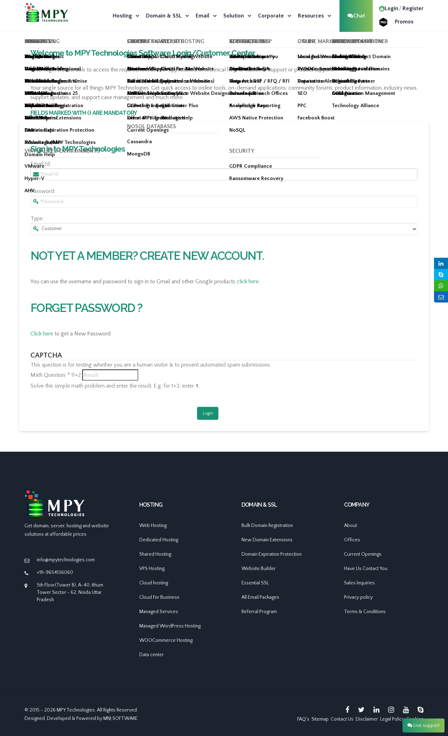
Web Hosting (153, 525)
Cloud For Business (159, 597)
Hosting (122, 16)
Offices (352, 540)
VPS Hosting (151, 568)
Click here (41, 334)
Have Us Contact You (365, 568)
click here (248, 281)
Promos (404, 22)
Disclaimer (367, 719)
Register (413, 8)
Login (388, 8)
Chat (356, 16)
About (350, 525)
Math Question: (50, 375)
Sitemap (320, 719)
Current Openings (363, 554)
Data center (151, 655)
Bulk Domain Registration (267, 525)
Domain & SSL (164, 16)
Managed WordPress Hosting (170, 626)
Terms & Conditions (365, 612)
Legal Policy (392, 719)
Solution (233, 16)
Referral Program (259, 612)
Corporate (271, 16)
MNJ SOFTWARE (120, 718)
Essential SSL (255, 583)
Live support (423, 725)
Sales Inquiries (359, 583)
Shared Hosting (155, 554)
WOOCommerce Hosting (165, 640)
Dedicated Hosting (158, 540)
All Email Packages (260, 597)
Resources (311, 16)
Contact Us (342, 719)
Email (202, 16)
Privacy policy (358, 597)
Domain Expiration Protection (271, 554)
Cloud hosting (153, 583)
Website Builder (258, 568)
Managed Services (158, 612)
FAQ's (303, 719)
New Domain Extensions (267, 540)
